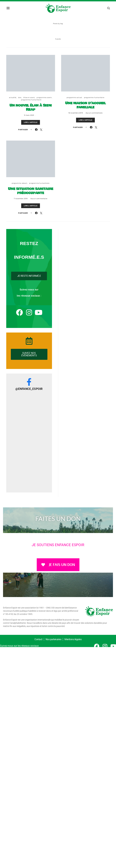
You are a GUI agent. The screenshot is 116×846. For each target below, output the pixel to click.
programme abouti (19, 183)
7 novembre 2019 (21, 199)
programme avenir (44, 97)
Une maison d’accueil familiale (85, 105)
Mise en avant (29, 97)
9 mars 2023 (29, 115)
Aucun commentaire (94, 113)
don (19, 97)
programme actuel (74, 97)
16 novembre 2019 (75, 113)
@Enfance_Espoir (29, 389)
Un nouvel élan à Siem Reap (30, 107)
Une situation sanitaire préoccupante (30, 191)
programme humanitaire (31, 100)
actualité (12, 97)
